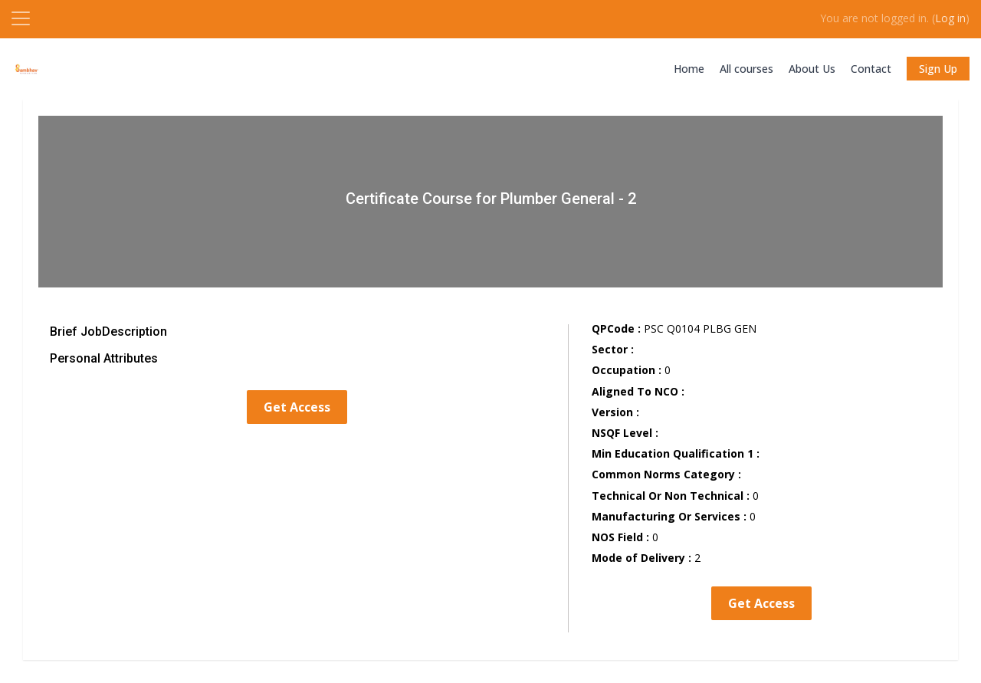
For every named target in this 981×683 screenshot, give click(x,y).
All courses (746, 68)
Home (689, 68)
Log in (950, 18)
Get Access (297, 407)
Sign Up (938, 68)
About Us (812, 68)
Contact (871, 68)
